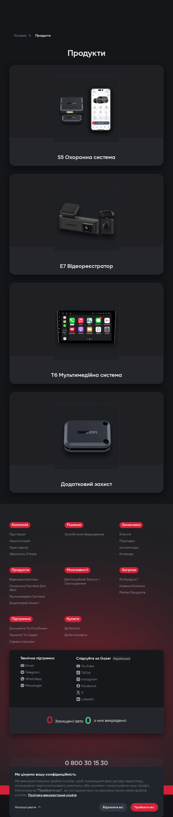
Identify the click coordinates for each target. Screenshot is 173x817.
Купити (73, 619)
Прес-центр (18, 548)
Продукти (20, 570)
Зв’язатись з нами (23, 554)
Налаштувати (28, 807)
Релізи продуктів (132, 592)
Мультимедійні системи (27, 597)
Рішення (74, 525)
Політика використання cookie (52, 795)
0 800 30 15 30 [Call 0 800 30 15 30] (86, 763)
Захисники (131, 525)
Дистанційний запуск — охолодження (82, 581)
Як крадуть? (128, 579)
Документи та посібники (28, 628)
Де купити (72, 628)
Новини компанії (132, 586)
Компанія (20, 525)
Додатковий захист (24, 603)
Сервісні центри (21, 642)
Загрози (129, 570)
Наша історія (19, 541)
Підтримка (21, 619)
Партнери (127, 541)
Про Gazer (17, 534)
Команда (126, 554)
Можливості (77, 570)
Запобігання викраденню (84, 534)
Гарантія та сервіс (23, 635)
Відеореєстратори (23, 579)
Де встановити (76, 635)
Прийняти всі (144, 807)
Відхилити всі (113, 807)
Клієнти (125, 534)
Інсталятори (128, 548)
